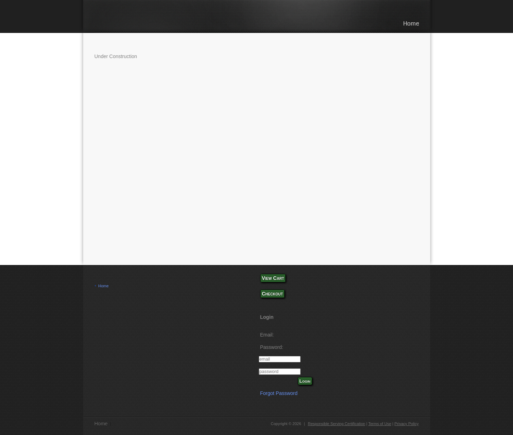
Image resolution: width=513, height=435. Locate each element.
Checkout (272, 293)
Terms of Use (379, 424)
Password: (271, 347)
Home (411, 23)
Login (305, 381)
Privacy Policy (406, 424)
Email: (267, 335)
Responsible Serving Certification (336, 424)
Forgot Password (279, 393)
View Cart (273, 278)
